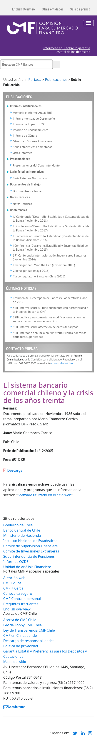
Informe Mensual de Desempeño (34, 119)
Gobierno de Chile (18, 525)
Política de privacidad (20, 646)
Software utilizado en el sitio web (44, 495)
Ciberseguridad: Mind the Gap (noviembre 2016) (44, 265)
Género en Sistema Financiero (32, 141)
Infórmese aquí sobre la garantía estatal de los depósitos (66, 50)
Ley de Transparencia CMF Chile (29, 630)
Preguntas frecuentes (20, 604)
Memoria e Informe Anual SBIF (32, 113)
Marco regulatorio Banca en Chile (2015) (39, 276)
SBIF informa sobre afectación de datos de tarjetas (45, 327)
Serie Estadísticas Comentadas (32, 147)
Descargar (13, 470)
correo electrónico (62, 363)
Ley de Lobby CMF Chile (22, 625)
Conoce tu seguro (17, 593)
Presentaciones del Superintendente (36, 165)
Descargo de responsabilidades (28, 640)
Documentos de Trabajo (28, 191)
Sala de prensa (80, 9)
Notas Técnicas (22, 204)
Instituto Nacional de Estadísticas (30, 540)
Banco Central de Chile (21, 530)
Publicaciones (56, 79)
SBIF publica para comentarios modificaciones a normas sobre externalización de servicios (49, 319)
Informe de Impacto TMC (29, 124)
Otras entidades (53, 9)
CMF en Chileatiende (20, 635)
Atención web (14, 577)
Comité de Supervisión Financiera (30, 546)
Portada (34, 79)
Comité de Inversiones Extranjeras (31, 551)
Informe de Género (25, 136)
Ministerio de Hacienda (22, 535)
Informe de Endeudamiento (30, 130)
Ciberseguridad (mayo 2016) (31, 271)
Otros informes (22, 153)
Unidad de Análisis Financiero (27, 566)
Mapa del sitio (14, 661)
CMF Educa (12, 583)
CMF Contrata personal (22, 598)
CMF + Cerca (13, 588)
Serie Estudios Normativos (30, 178)
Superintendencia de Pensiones (29, 556)
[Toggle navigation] (88, 23)
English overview (16, 609)
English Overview (23, 9)
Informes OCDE (15, 561)
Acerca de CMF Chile (19, 619)
